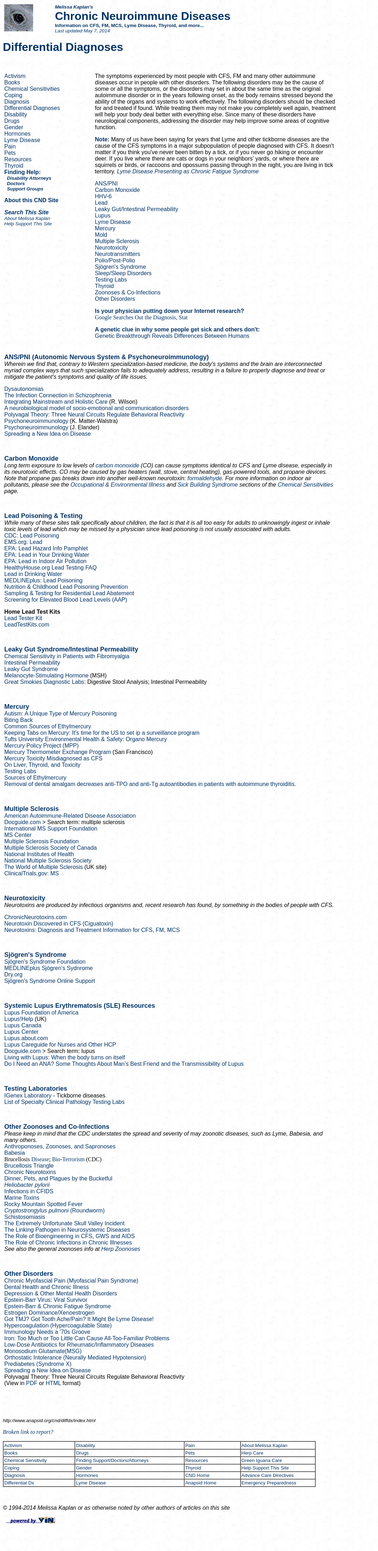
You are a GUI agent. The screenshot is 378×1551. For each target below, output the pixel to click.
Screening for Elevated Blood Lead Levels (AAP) (65, 600)
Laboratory (28, 1095)
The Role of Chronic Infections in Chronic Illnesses (68, 1243)
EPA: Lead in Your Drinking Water (46, 555)
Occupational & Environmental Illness (118, 485)
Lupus (102, 216)
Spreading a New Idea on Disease (47, 434)
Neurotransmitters (117, 254)
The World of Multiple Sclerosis (43, 867)
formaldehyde (204, 478)
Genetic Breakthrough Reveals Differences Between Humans (172, 336)
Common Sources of (47, 726)
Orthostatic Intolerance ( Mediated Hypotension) (75, 1357)
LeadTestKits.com (26, 625)
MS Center (17, 835)
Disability (15, 114)
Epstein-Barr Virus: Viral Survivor (45, 1300)
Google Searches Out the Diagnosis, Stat (141, 317)
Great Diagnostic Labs (44, 682)
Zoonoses (120, 1249)
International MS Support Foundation (51, 829)
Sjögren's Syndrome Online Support (49, 981)
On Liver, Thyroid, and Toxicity (42, 765)
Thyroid (13, 166)
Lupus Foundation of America (41, 1013)
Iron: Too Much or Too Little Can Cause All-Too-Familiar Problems (87, 1338)
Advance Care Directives (268, 1475)
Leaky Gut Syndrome (31, 669)
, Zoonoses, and (59, 1146)
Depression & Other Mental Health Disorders (60, 1293)
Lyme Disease (22, 140)
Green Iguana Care (262, 1460)
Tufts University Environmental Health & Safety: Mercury (85, 739)
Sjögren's (48, 968)
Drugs (12, 121)
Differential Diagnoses (32, 108)
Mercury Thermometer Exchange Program (57, 752)
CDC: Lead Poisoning (31, 536)
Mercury (105, 228)
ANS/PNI (106, 183)
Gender (13, 127)
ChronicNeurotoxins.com (35, 917)
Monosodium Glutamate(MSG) (43, 1351)
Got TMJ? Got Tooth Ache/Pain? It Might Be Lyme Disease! (79, 1319)
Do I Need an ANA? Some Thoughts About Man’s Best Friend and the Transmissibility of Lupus (124, 1064)
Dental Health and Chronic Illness (46, 1287)
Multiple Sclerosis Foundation (41, 841)
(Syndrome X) (38, 1364)
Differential (19, 1482)
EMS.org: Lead (23, 542)
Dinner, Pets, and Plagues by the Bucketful (58, 1178)
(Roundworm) (54, 1210)
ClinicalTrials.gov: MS (31, 873)
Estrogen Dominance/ (49, 1313)
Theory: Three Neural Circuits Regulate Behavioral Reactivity (94, 415)
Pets (10, 153)
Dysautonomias (23, 389)
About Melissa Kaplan (265, 1445)
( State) (58, 1325)
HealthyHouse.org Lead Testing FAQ (50, 568)
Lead (101, 203)
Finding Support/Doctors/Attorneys (112, 1460)
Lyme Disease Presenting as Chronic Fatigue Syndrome (188, 171)
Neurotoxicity (111, 248)
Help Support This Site (28, 223)
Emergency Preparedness (269, 1482)
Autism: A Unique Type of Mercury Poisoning (60, 714)
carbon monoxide (117, 465)
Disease (40, 1159)
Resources (17, 159)
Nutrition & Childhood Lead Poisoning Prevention (66, 587)
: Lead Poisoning (43, 580)
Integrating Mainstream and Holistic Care (56, 402)
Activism (15, 76)
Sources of (35, 778)
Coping (13, 95)
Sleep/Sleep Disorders (123, 273)
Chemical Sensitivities (32, 89)
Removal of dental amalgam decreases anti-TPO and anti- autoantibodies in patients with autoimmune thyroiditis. (150, 784)
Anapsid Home (200, 1482)
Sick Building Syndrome (208, 485)
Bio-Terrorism (68, 1159)
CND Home (197, 1475)
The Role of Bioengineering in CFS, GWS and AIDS (69, 1236)
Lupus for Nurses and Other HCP (60, 1045)
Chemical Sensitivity (25, 1460)
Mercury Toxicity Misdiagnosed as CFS (53, 758)
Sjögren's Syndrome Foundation (45, 962)
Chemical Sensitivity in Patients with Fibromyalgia (66, 656)
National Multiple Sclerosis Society (48, 861)
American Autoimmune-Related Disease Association (70, 816)
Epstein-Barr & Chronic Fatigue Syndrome (57, 1306)
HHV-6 (103, 196)
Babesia (14, 1153)
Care (252, 1453)
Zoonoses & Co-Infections (127, 292)
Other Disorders (115, 299)
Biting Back (18, 720)
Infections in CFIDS (28, 1191)
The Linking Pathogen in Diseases (67, 1230)
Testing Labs (111, 280)
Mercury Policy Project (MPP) (41, 746)
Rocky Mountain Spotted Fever (43, 1204)
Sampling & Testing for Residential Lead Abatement (69, 593)
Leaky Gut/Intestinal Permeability (136, 209)
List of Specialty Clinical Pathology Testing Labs (64, 1102)
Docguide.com (22, 822)
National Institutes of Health (39, 854)
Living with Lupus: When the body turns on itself (64, 1057)
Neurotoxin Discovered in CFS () (58, 924)
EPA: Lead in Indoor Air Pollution (45, 561)
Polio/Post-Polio (115, 260)
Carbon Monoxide (117, 190)
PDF (31, 1383)
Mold (101, 235)
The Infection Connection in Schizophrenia (58, 395)
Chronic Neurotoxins (30, 1172)
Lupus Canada (22, 1025)
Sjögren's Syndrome (120, 267)
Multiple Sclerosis (117, 241)
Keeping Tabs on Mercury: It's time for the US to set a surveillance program (102, 733)
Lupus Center (21, 1032)
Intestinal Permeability (32, 663)
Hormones (17, 134)
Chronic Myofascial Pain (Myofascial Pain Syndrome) (71, 1281)
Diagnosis (16, 102)
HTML (53, 1383)
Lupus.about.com (26, 1038)
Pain (10, 146)
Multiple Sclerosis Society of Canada (50, 848)
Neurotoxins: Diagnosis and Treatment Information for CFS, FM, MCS (92, 930)
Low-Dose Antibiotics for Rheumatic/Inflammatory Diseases (79, 1345)
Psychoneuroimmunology (36, 421)
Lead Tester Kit (23, 618)
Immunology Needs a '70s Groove (47, 1332)
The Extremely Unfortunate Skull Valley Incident (64, 1223)
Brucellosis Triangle (29, 1166)
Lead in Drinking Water (33, 574)
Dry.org (13, 974)
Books (12, 82)
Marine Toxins (21, 1198)
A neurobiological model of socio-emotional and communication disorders (96, 408)
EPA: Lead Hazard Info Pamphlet (46, 548)
